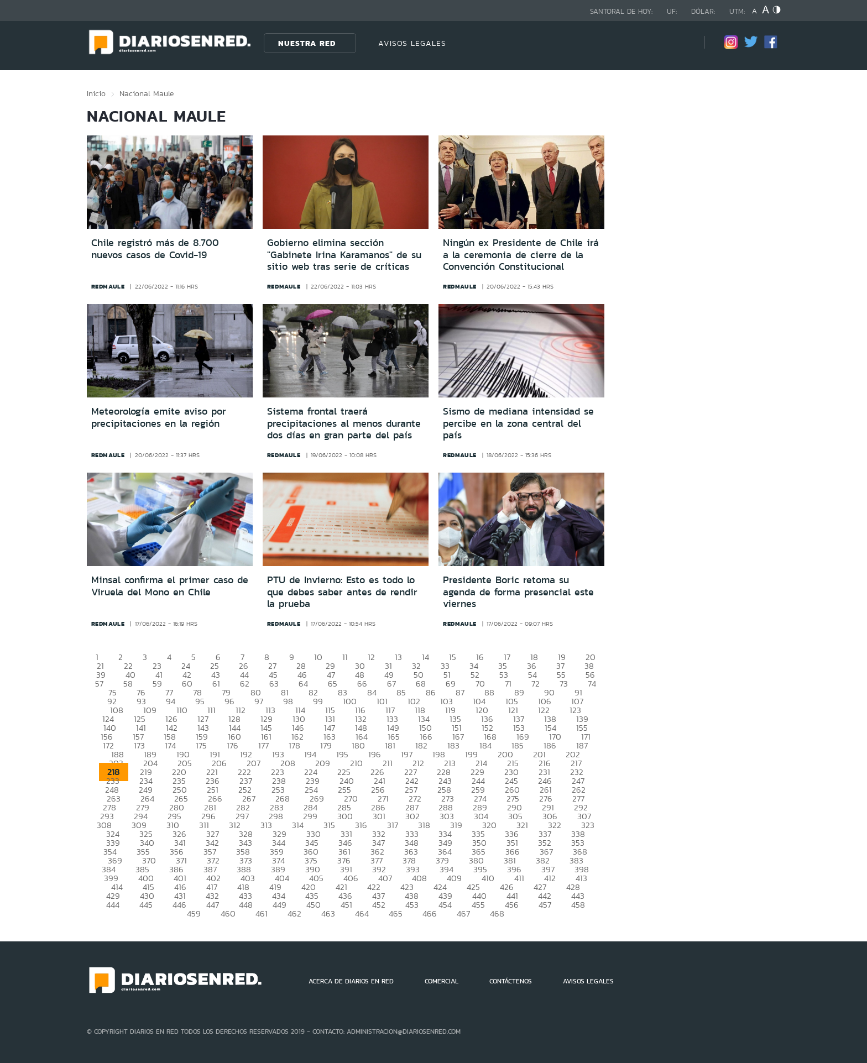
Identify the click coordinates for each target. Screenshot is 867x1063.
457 (545, 904)
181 (390, 745)
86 (431, 692)
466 (429, 913)
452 (378, 904)
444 (112, 904)
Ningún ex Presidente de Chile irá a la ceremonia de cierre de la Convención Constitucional (521, 254)
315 (329, 825)
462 (294, 913)
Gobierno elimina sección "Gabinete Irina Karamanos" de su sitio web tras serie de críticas (344, 254)
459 (194, 913)
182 (421, 745)
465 (396, 913)
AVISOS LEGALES (412, 43)
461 (261, 913)
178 (294, 745)
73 (564, 683)
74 (592, 683)
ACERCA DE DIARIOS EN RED (351, 981)
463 (328, 913)
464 (362, 913)
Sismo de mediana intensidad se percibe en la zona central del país (518, 423)
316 (361, 825)
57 (99, 683)
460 (228, 913)
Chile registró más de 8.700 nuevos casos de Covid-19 (155, 248)
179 (326, 745)
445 (146, 904)
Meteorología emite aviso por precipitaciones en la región (158, 417)
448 (246, 904)
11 (345, 657)
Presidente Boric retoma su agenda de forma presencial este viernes (518, 592)
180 (358, 745)
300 (345, 816)
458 (578, 904)
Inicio (96, 93)
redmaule (108, 286)
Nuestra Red (307, 43)
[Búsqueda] (679, 43)
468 (497, 913)
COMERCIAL (441, 981)
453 (412, 904)
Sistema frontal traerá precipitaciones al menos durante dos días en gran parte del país (344, 423)
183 (453, 745)
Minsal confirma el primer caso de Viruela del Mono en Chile (169, 586)
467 (463, 913)
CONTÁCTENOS (510, 981)
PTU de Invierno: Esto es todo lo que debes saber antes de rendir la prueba (342, 592)
